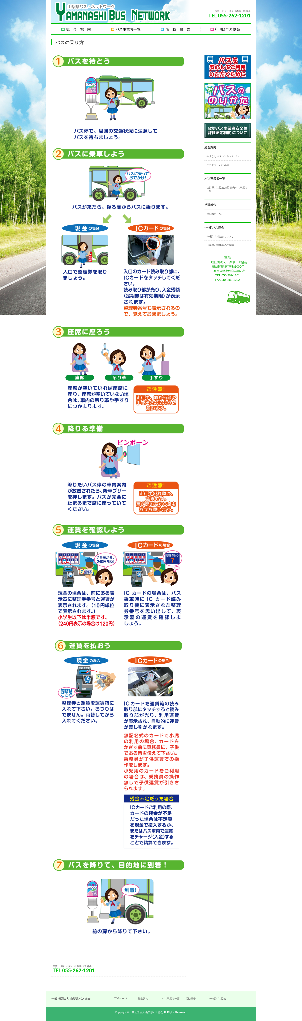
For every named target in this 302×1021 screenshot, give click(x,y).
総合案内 (143, 998)
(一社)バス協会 (217, 998)
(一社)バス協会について (220, 236)
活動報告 (191, 998)
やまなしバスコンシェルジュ (223, 156)
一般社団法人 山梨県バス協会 (146, 1012)
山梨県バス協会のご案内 (220, 245)
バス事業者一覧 (171, 998)
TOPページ (120, 998)
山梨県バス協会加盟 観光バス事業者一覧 (227, 189)
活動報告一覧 (214, 213)
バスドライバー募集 (218, 164)
